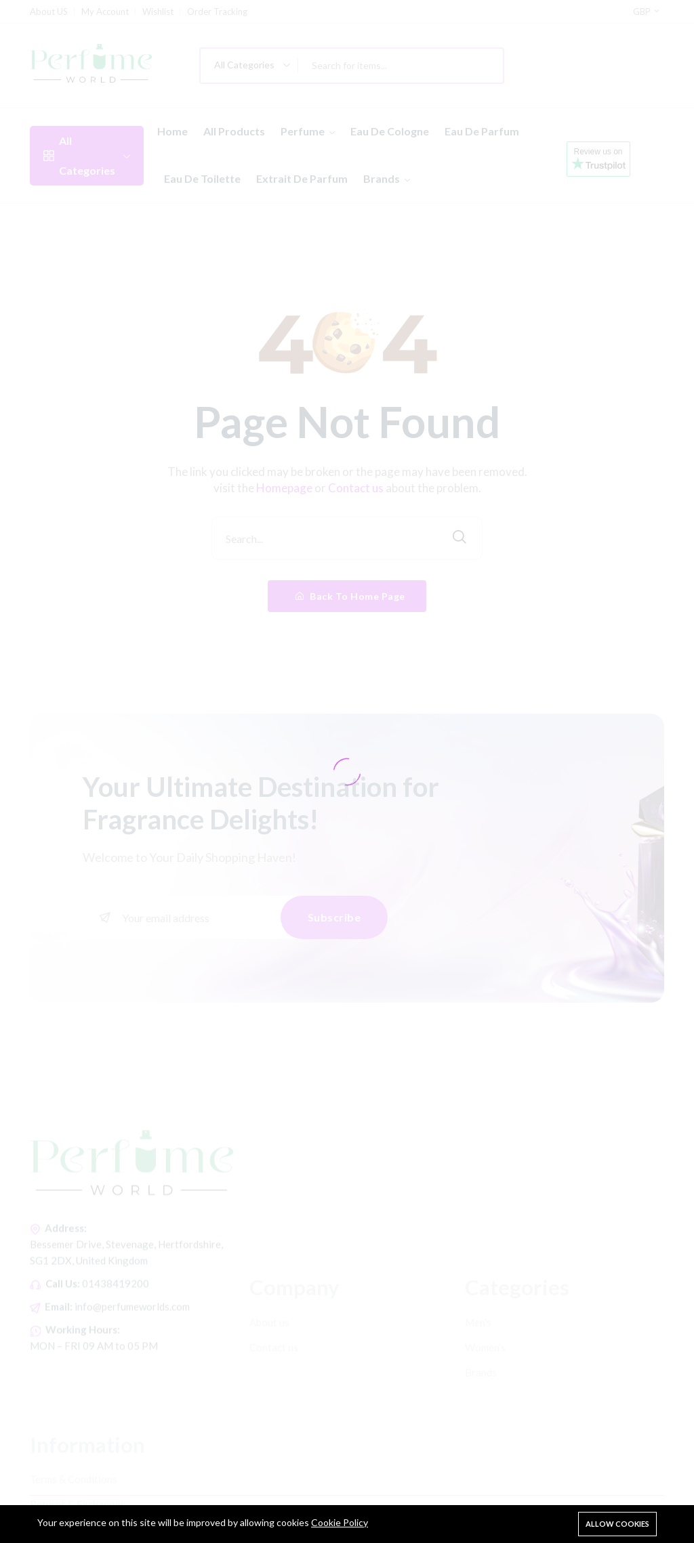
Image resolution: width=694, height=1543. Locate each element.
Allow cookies (617, 1523)
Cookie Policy (339, 1522)
